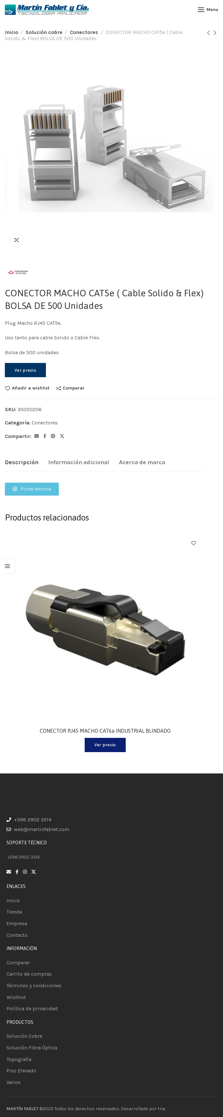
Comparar (74, 388)
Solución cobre (44, 32)
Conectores (84, 32)
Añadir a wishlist (30, 388)
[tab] (21, 462)
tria (161, 1109)
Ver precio (25, 370)
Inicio (11, 32)
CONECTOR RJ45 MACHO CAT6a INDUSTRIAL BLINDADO (105, 731)
